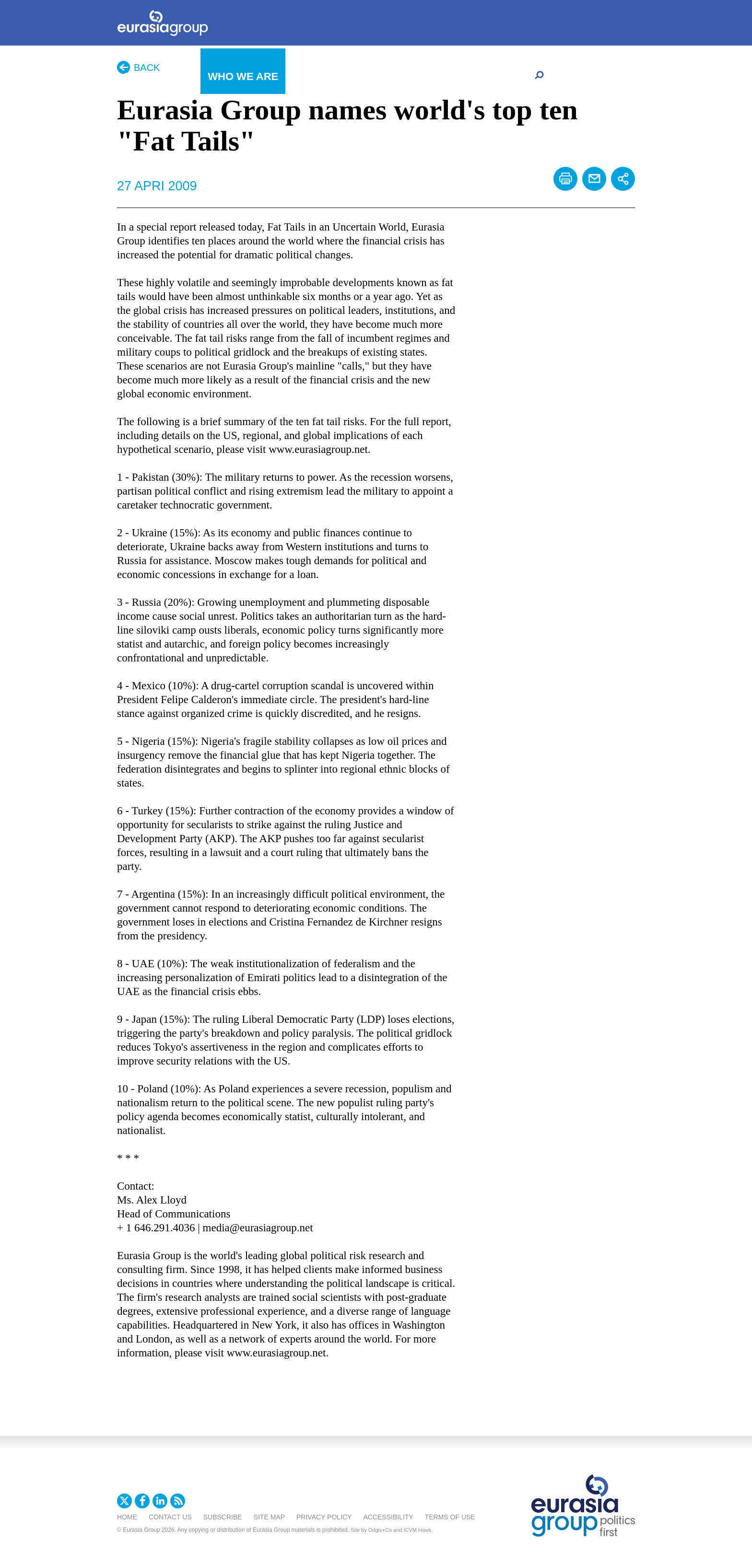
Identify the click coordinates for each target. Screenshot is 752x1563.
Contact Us (170, 1517)
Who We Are (243, 76)
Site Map (269, 1517)
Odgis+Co (380, 1530)
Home (127, 1517)
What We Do (327, 76)
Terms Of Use (450, 1517)
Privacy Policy (324, 1517)
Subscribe (222, 1517)
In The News (158, 76)
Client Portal (487, 77)
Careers (428, 77)
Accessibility (388, 1517)
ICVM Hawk (418, 1530)
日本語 (385, 76)
